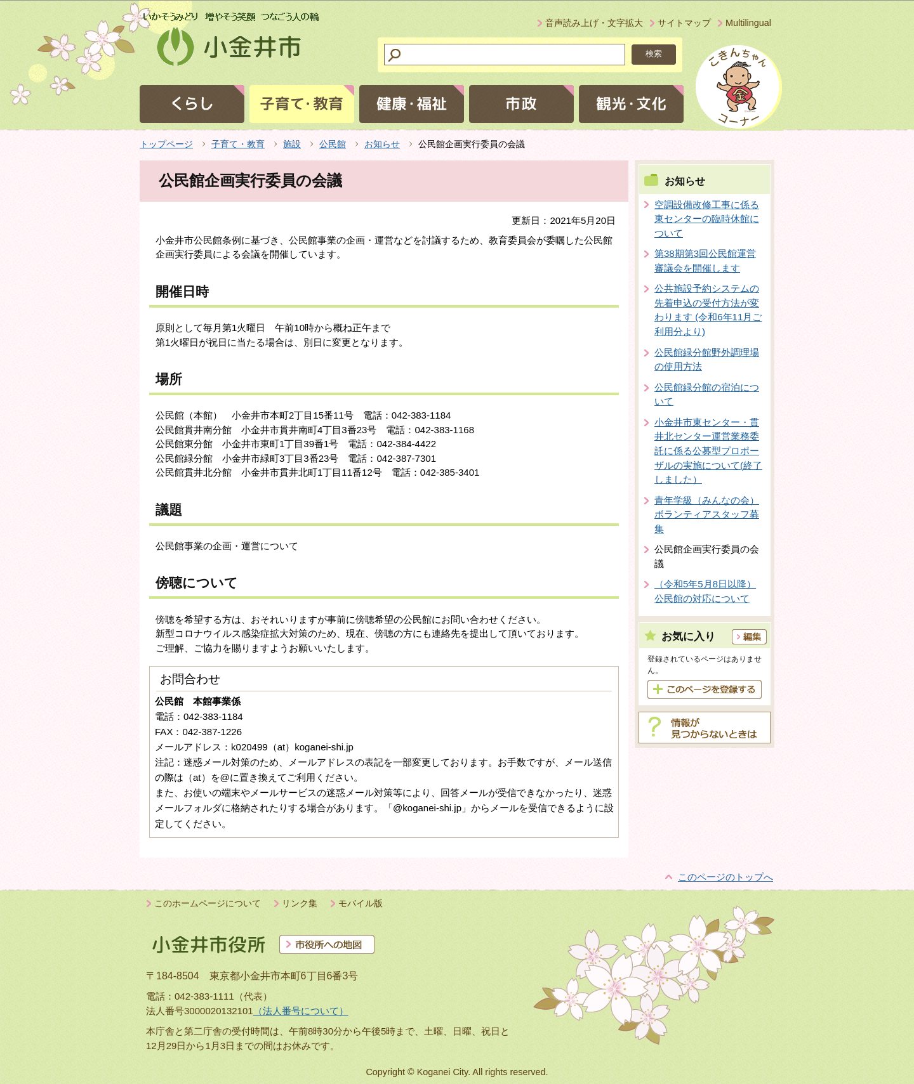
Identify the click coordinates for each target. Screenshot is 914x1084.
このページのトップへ (725, 877)
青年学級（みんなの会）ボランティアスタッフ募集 (706, 514)
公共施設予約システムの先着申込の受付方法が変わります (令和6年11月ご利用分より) (708, 310)
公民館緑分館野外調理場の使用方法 (706, 359)
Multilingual (748, 23)
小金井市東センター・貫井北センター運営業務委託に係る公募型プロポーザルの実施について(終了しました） (708, 451)
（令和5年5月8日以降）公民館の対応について (705, 591)
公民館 (332, 144)
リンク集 (299, 903)
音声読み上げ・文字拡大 (594, 23)
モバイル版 (360, 903)
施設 (292, 144)
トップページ (166, 144)
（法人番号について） (300, 1010)
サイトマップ (684, 23)
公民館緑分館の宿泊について (706, 394)
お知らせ (382, 144)
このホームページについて (207, 903)
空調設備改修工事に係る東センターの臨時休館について (706, 218)
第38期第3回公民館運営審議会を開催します (705, 260)
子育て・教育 (238, 144)
